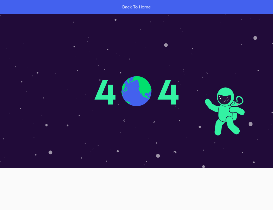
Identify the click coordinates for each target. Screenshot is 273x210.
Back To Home (136, 7)
